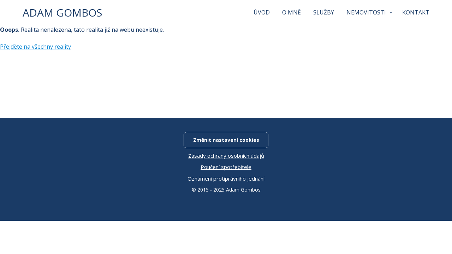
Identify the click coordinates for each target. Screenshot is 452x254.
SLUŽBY (323, 12)
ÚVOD (262, 12)
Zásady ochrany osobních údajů (226, 155)
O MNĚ (291, 12)
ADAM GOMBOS (62, 12)
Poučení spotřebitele (226, 166)
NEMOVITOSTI (366, 12)
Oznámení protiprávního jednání (226, 178)
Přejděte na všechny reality (35, 46)
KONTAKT (415, 12)
